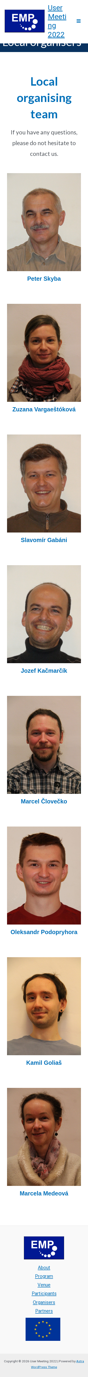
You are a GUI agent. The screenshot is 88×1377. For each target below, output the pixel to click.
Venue (44, 1285)
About (44, 1267)
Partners (44, 1311)
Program (44, 1276)
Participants (44, 1293)
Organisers (44, 1302)
